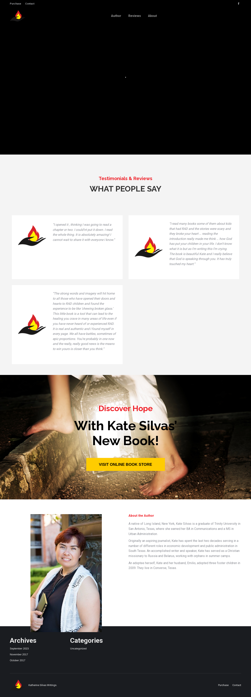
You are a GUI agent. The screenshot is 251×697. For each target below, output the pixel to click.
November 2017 (19, 654)
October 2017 (17, 660)
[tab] (141, 515)
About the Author (141, 515)
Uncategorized (78, 648)
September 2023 (19, 648)
